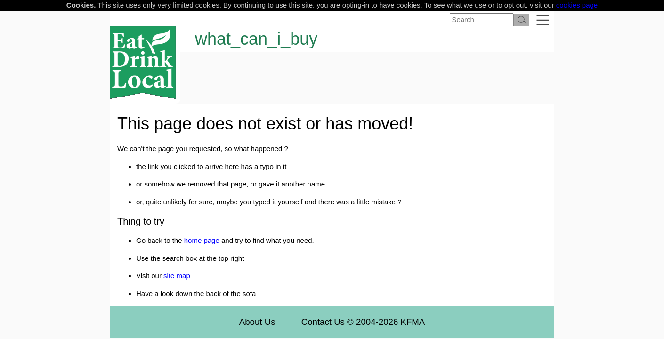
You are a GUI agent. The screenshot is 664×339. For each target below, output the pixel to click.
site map (176, 276)
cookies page (577, 5)
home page (201, 240)
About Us (257, 322)
